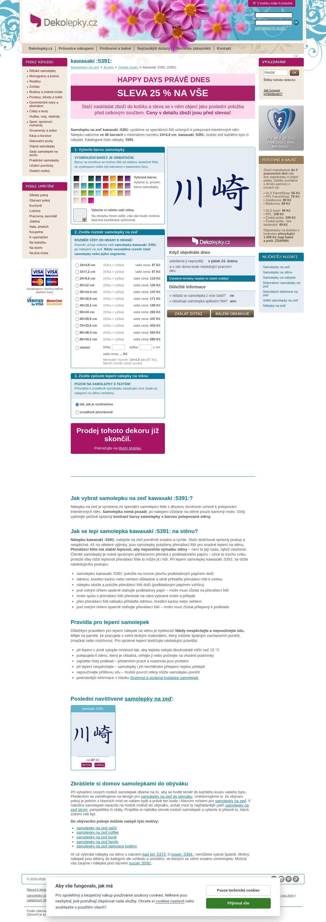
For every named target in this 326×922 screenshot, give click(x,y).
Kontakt (224, 48)
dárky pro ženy (283, 895)
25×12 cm (87, 285)
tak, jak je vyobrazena (96, 404)
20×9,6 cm (87, 278)
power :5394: (182, 854)
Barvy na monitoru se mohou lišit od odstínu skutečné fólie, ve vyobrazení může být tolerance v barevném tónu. (117, 162)
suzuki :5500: (140, 863)
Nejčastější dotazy (153, 48)
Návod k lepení (38, 889)
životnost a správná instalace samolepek (164, 677)
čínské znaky (128, 67)
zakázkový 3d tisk (39, 900)
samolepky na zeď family (97, 842)
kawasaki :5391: (93, 708)
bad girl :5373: (154, 854)
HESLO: (249, 22)
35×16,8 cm (88, 298)
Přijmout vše (238, 903)
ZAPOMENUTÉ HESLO (270, 28)
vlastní (85, 347)
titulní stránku (130, 448)
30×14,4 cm (88, 292)
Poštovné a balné (115, 48)
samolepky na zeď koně (97, 837)
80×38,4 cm (88, 332)
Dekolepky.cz (40, 48)
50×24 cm (87, 312)
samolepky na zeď (148, 699)
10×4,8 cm (87, 265)
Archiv (108, 67)
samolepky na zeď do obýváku (166, 796)
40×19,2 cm (88, 305)
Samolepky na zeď (85, 67)
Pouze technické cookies (238, 890)
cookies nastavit (170, 901)
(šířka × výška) (113, 265)
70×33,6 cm (88, 325)
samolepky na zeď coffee (98, 832)
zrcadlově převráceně (96, 412)
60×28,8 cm (88, 318)
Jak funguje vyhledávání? (272, 92)
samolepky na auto (40, 895)
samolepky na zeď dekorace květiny (107, 846)
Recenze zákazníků (193, 48)
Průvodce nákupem (76, 48)
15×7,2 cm (87, 271)
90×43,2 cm (88, 339)
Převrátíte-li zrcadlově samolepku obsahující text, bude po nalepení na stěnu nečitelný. (116, 388)
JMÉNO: (249, 15)
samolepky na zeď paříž (97, 828)
